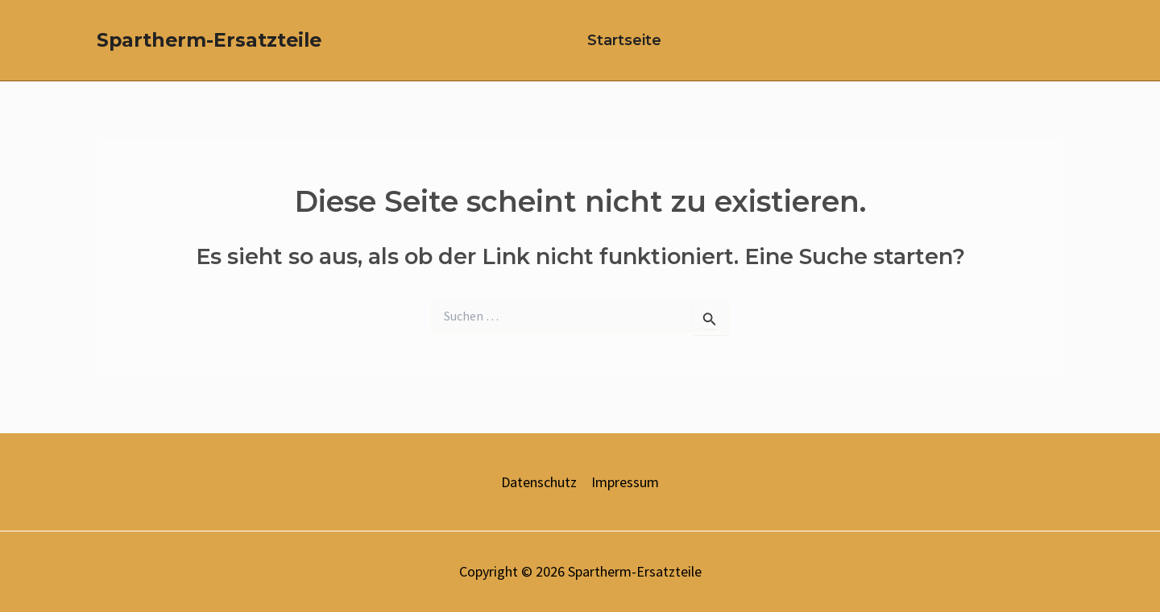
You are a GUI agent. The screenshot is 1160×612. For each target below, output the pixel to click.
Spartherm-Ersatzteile (209, 40)
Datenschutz (539, 482)
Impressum (625, 482)
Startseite (624, 40)
